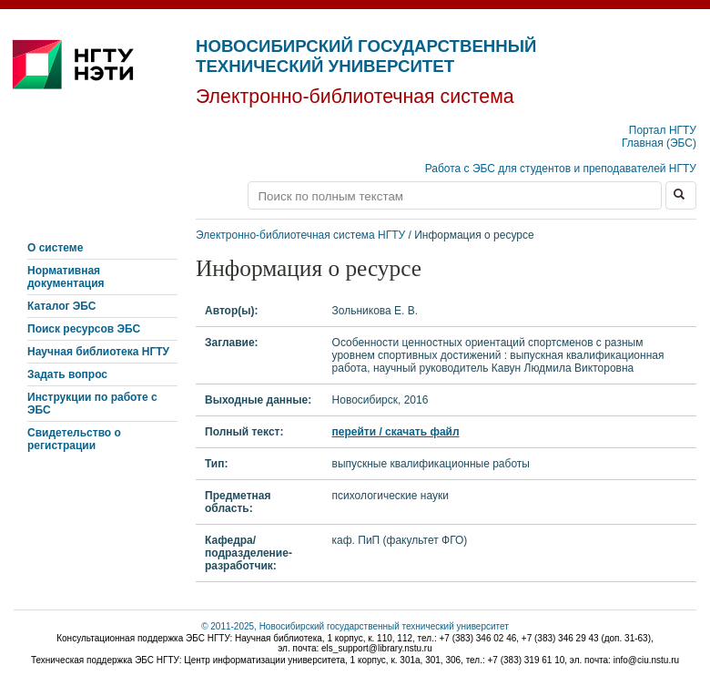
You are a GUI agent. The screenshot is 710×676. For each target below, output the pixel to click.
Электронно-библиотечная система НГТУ (300, 235)
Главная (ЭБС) (659, 143)
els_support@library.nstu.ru (376, 648)
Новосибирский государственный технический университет (366, 56)
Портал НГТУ (662, 130)
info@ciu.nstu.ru (646, 660)
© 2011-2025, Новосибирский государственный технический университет (355, 626)
